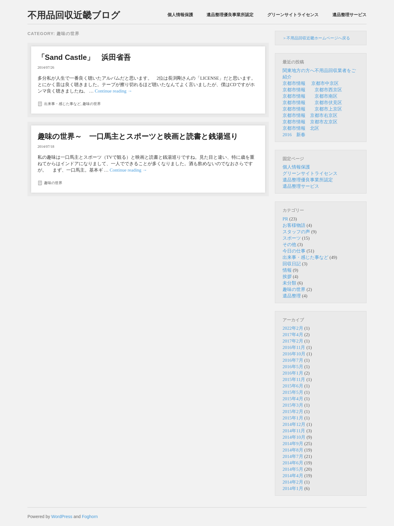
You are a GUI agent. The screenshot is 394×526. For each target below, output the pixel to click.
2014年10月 (294, 437)
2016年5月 (293, 366)
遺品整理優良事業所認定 (230, 14)
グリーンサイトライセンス (293, 14)
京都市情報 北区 (301, 128)
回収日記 (292, 263)
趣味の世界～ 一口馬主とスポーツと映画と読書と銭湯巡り (138, 136)
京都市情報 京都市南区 (310, 96)
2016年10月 (294, 353)
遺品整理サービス (349, 14)
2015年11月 (294, 379)
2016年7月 (293, 360)
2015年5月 (293, 392)
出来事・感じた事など (62, 104)
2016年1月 (293, 373)
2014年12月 (294, 424)
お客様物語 (294, 225)
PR (285, 218)
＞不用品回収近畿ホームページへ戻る (316, 38)
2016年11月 (294, 347)
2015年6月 (293, 385)
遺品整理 (292, 295)
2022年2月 (293, 328)
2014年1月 (293, 488)
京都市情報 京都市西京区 (312, 89)
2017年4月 (293, 334)
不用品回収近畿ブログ (73, 15)
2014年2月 (293, 482)
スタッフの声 (296, 231)
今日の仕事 (294, 250)
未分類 (289, 283)
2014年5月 (293, 469)
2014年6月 (293, 462)
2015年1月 (293, 417)
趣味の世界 (91, 104)
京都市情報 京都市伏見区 (312, 102)
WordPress (61, 516)
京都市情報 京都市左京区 (310, 121)
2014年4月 (293, 475)
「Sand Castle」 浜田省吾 (84, 57)
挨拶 (287, 276)
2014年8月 (293, 450)
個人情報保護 (180, 14)
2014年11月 (294, 430)
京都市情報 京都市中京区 (311, 83)
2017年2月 (293, 341)
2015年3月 (293, 405)
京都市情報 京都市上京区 (312, 109)
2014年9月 (293, 443)
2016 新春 (294, 134)
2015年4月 (293, 398)
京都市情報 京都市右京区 (310, 115)
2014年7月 (293, 456)
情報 (287, 270)
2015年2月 (293, 411)
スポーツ (292, 238)
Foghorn (90, 516)
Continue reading (113, 91)
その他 (289, 244)
